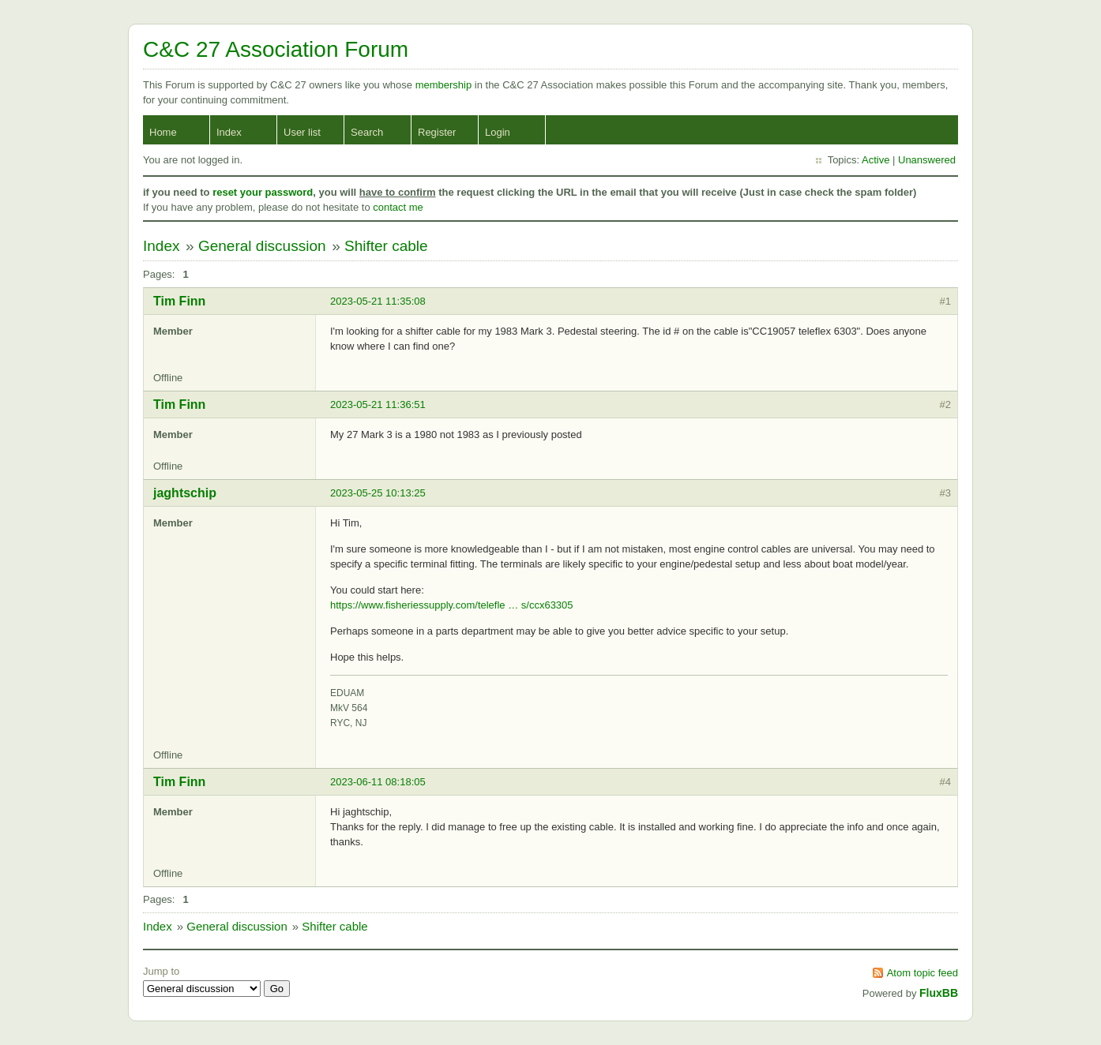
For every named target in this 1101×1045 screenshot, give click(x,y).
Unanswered (927, 160)
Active (875, 160)
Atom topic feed (922, 973)
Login (497, 132)
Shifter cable (386, 246)
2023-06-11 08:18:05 (378, 782)
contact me (398, 207)
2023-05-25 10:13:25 (378, 493)
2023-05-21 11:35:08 (378, 301)
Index (229, 132)
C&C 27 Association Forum (275, 49)
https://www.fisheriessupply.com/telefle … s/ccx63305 (451, 605)
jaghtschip (184, 493)
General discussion (262, 246)
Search (367, 132)
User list (302, 132)
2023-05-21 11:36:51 (378, 404)
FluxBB (938, 993)
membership (445, 85)
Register (437, 132)
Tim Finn (179, 301)
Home (163, 132)
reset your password (262, 192)
